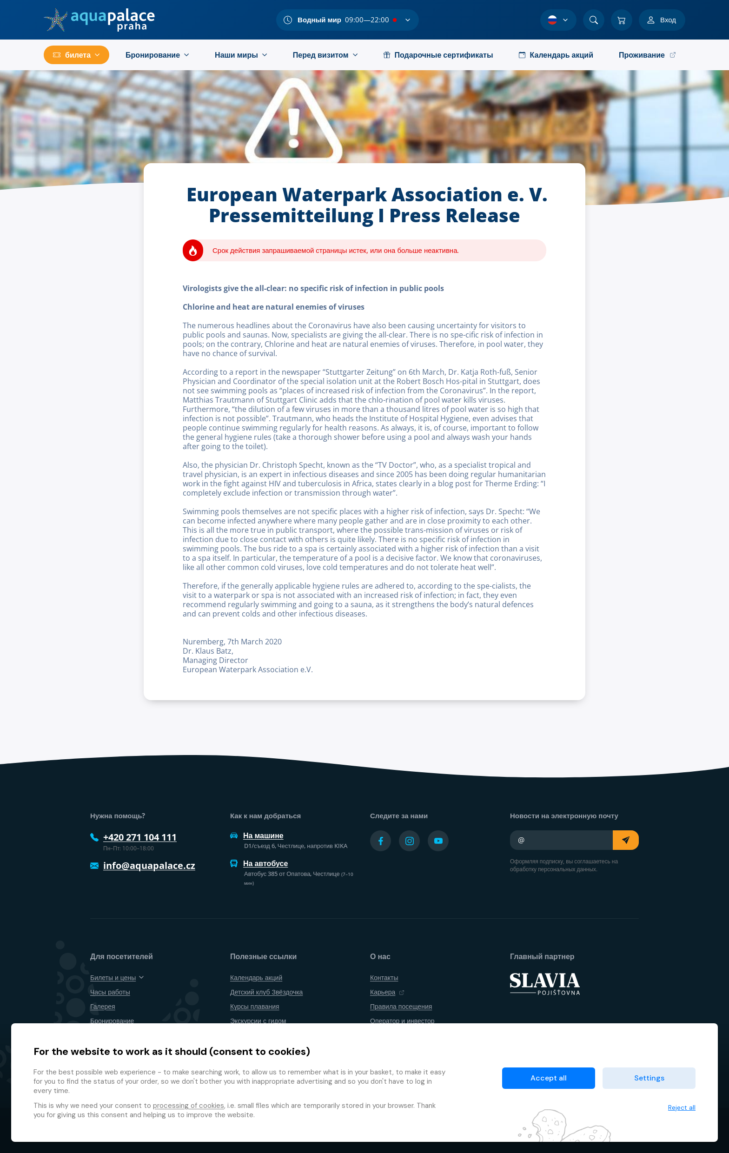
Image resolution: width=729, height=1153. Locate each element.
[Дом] (99, 20)
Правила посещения (401, 1006)
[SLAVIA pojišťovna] (545, 983)
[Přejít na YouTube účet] (438, 840)
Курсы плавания (254, 1006)
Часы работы (110, 991)
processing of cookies (188, 1105)
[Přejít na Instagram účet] (409, 840)
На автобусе (259, 863)
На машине (257, 835)
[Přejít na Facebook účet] (380, 840)
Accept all (548, 1078)
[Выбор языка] (558, 20)
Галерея (102, 1006)
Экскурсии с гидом (258, 1020)
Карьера (387, 991)
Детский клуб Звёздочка (266, 991)
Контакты (384, 977)
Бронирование (112, 1020)
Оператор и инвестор (402, 1020)
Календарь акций (256, 977)
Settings (649, 1078)
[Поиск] (593, 20)
